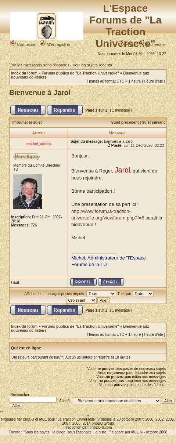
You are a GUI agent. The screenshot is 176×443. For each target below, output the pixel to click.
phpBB (28, 419)
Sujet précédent (125, 122)
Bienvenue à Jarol (40, 92)
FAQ (126, 44)
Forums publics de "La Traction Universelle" (80, 73)
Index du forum (24, 73)
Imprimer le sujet (27, 122)
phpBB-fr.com (101, 427)
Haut (15, 282)
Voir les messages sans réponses (39, 65)
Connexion (23, 44)
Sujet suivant (153, 122)
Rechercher (152, 44)
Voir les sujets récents (92, 65)
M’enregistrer (55, 44)
